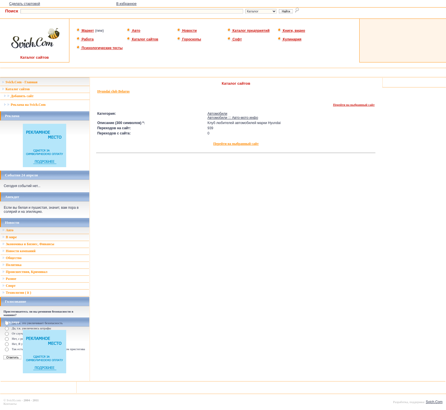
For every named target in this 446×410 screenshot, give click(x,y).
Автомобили (217, 114)
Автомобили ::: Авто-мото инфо (233, 118)
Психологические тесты (99, 48)
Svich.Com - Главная (20, 82)
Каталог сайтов (142, 39)
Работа (85, 39)
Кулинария (289, 39)
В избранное (126, 4)
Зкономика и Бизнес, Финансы (28, 244)
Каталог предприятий (248, 31)
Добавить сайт (19, 96)
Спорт (9, 286)
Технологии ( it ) (16, 293)
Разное (9, 279)
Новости (187, 31)
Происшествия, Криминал (24, 272)
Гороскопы (189, 39)
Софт (234, 39)
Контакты (9, 403)
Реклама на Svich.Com (25, 105)
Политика (11, 265)
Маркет (85, 31)
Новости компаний (19, 251)
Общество (12, 258)
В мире (9, 237)
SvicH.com (14, 400)
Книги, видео (291, 31)
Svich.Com (434, 402)
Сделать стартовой (24, 4)
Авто (133, 31)
